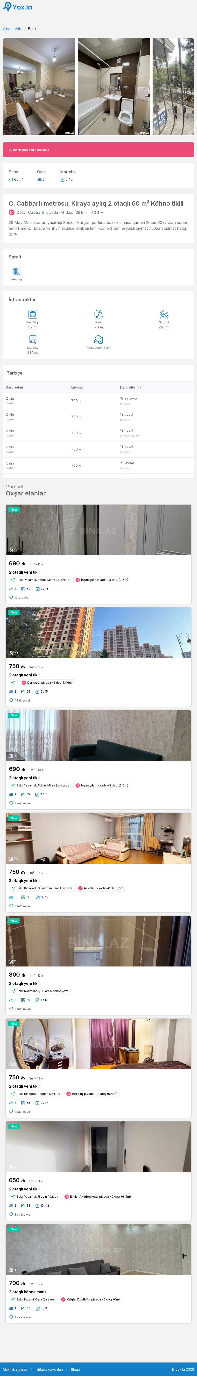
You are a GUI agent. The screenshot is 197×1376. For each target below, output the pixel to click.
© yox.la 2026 (183, 1369)
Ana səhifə (12, 28)
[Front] (17, 7)
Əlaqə (75, 1369)
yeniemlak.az (129, 436)
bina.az (125, 403)
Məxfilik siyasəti (15, 1369)
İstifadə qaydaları (49, 1369)
